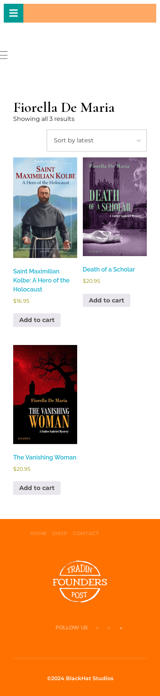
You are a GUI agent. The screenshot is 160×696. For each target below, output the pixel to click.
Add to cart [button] (37, 320)
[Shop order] (97, 140)
